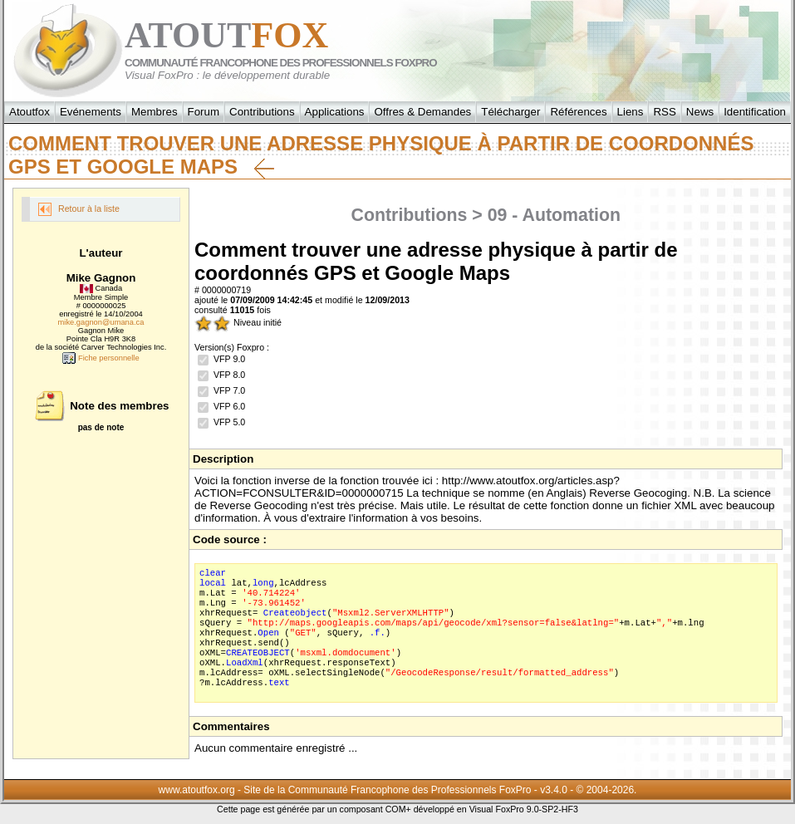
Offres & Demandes (422, 111)
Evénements (90, 111)
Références (578, 111)
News (700, 111)
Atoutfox (29, 111)
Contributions (262, 111)
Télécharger (510, 111)
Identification (755, 111)
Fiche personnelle (100, 358)
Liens (630, 111)
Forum (204, 111)
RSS (664, 111)
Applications (335, 111)
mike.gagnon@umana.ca (101, 322)
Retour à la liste (79, 209)
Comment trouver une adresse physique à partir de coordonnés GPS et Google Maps (380, 155)
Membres (154, 111)
